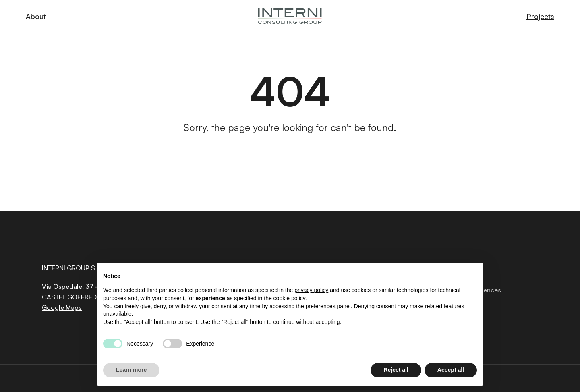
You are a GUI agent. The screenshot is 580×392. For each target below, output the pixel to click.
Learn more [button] (131, 370)
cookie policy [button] (289, 298)
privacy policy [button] (311, 290)
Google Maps (62, 307)
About (36, 16)
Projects (540, 16)
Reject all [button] (395, 370)
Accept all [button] (450, 370)
